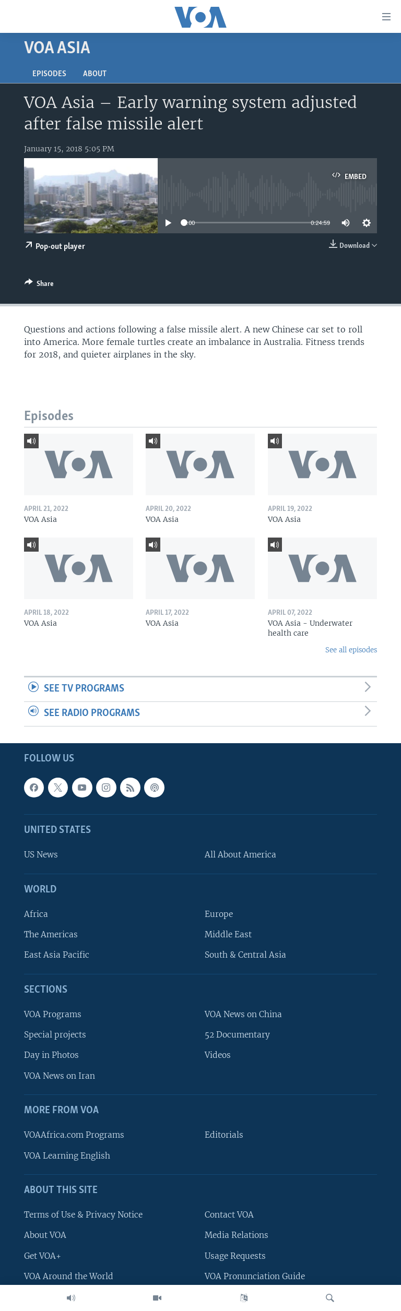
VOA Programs (52, 1014)
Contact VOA (229, 1215)
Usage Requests (235, 1255)
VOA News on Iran (59, 1075)
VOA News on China (243, 1014)
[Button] (39, 285)
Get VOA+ (42, 1255)
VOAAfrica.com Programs (74, 1135)
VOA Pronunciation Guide (255, 1276)
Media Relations (236, 1235)
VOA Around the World (68, 1276)
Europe (219, 914)
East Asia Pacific (56, 955)
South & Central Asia (245, 955)
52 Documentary (237, 1035)
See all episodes (351, 650)
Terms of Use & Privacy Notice (83, 1215)
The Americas (51, 934)
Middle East (228, 934)
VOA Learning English (67, 1155)
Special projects (55, 1035)
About (95, 74)
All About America (240, 855)
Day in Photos (51, 1055)
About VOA (45, 1235)
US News (41, 855)
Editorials (224, 1135)
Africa (36, 914)
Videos (218, 1055)
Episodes (49, 74)
